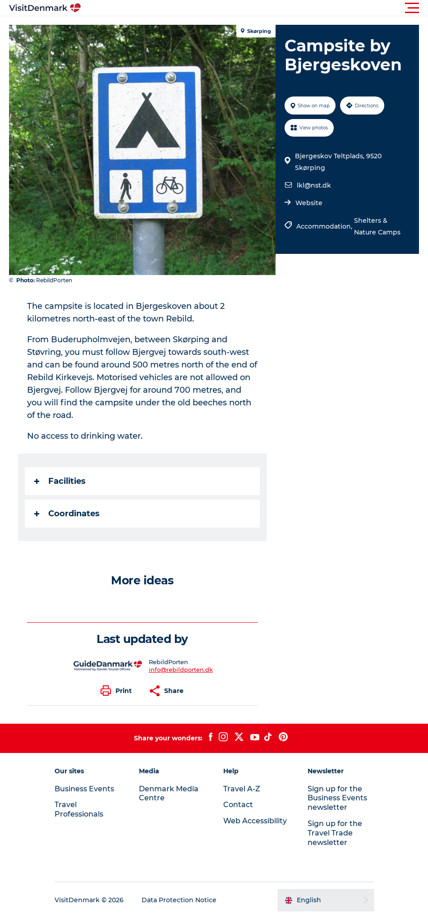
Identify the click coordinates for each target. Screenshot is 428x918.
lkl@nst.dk (314, 185)
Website (308, 203)
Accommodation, (325, 226)
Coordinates (67, 514)
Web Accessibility (255, 821)
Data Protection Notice (179, 900)
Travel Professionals (79, 809)
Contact (238, 804)
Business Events (84, 789)
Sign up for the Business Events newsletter (337, 798)
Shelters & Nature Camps (377, 226)
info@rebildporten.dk (181, 669)
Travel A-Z (241, 789)
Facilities (60, 481)
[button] (254, 8)
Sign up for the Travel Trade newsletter (335, 833)
